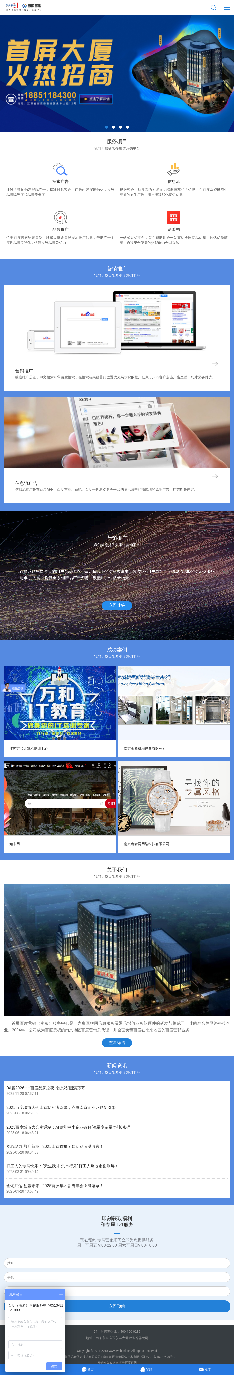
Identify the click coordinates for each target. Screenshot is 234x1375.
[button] (106, 127)
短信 (205, 1369)
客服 (146, 1368)
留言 (87, 1368)
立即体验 (117, 605)
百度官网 (131, 1363)
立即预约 (117, 1306)
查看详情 (117, 1042)
